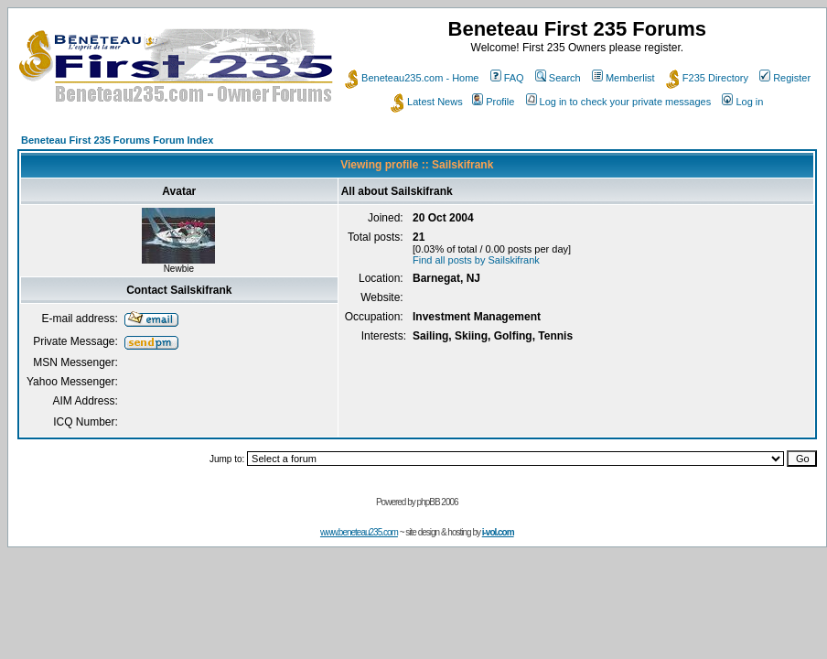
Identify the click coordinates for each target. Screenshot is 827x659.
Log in (742, 101)
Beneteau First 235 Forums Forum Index (117, 140)
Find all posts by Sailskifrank (476, 259)
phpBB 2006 (437, 502)
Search (558, 77)
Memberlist (623, 77)
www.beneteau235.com (359, 532)
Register (785, 77)
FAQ (507, 77)
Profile (493, 101)
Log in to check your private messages (619, 101)
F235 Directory (707, 77)
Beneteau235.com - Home (411, 77)
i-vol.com (498, 532)
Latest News (427, 101)
